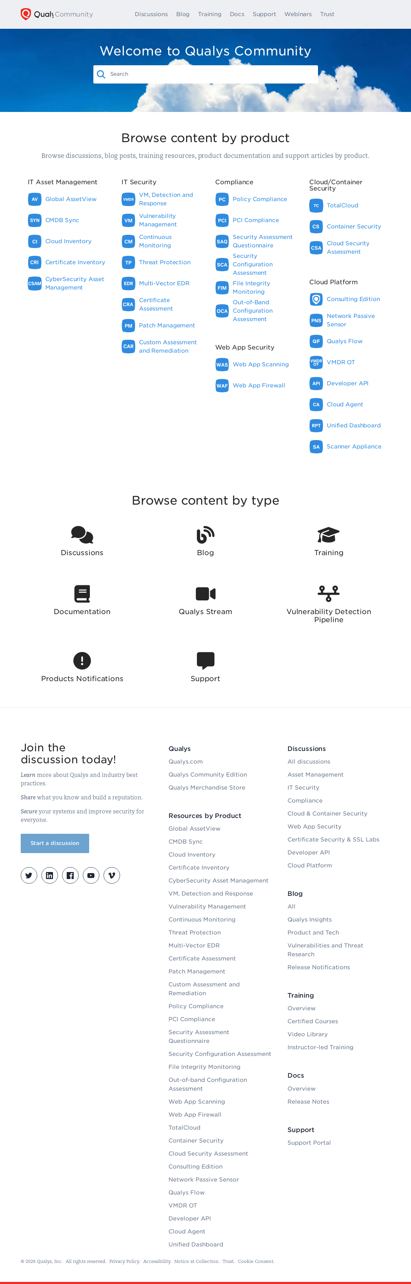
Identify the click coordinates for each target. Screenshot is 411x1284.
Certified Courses (312, 1021)
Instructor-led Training (320, 1047)
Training (212, 14)
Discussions (154, 14)
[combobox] (212, 74)
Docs (240, 14)
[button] (101, 74)
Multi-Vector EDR (194, 945)
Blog (186, 14)
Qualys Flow (186, 1192)
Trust (330, 14)
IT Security (303, 787)
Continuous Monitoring (202, 919)
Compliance (305, 800)
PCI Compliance (191, 1019)
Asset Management (315, 774)
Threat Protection (194, 932)
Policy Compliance (196, 1006)
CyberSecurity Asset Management (218, 880)
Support (267, 14)
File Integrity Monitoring (204, 1067)
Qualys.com (185, 761)
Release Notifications (318, 967)
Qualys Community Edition (207, 774)
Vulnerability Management (207, 906)
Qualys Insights (309, 919)
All (291, 906)
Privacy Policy (124, 1261)
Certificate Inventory (199, 867)
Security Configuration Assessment (219, 1054)
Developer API (189, 1218)
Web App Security (314, 826)
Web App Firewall (194, 1114)
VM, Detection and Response (210, 893)
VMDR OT (182, 1205)
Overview (301, 1008)
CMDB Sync (185, 841)
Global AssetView (194, 828)
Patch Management (196, 971)
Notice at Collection (196, 1261)
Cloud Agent (186, 1231)
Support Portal (309, 1142)
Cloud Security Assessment (208, 1153)
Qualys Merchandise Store (206, 787)
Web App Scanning (196, 1101)
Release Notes (308, 1101)
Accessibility (156, 1261)
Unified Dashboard (195, 1244)
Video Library (307, 1034)
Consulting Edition (195, 1166)
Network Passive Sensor (203, 1179)
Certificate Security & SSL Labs (333, 839)
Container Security (196, 1140)
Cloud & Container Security (327, 813)
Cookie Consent (255, 1261)
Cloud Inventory (192, 854)
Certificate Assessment (202, 958)
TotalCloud (184, 1127)
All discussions (308, 761)
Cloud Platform (309, 865)
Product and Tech (313, 932)
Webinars (300, 14)
